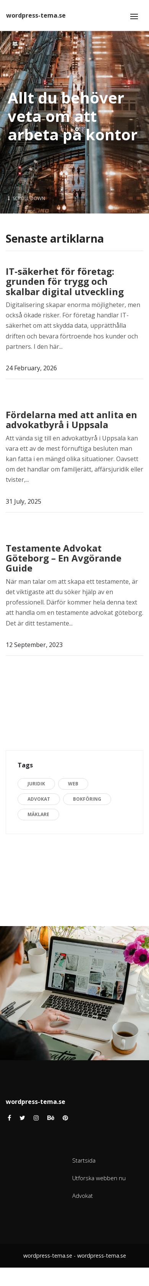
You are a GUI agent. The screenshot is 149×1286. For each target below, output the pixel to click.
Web (73, 783)
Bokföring (87, 799)
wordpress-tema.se (36, 15)
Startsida (84, 1160)
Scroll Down (26, 198)
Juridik (36, 783)
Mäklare (38, 814)
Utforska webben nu (99, 1178)
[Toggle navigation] (134, 16)
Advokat (39, 799)
